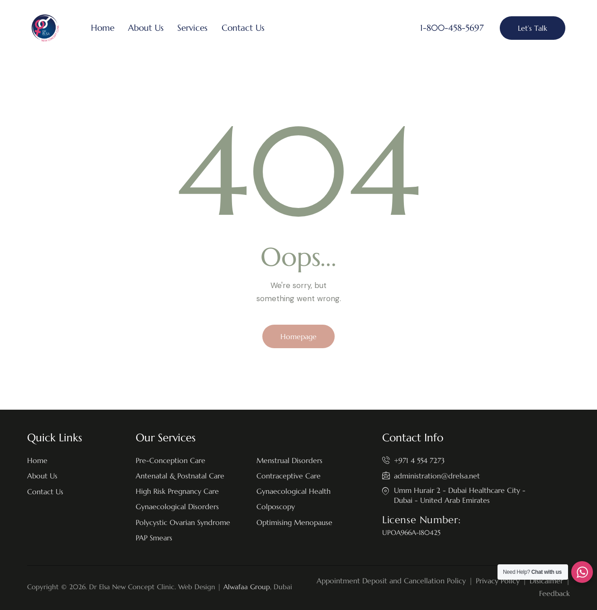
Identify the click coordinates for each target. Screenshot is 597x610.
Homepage (298, 336)
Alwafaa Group (246, 586)
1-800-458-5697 (451, 27)
